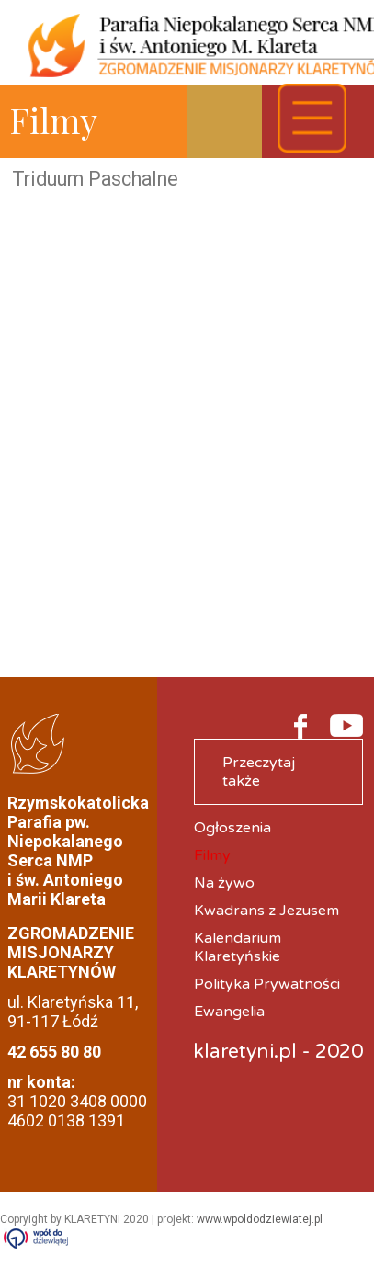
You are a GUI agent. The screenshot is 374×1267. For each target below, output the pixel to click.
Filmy (212, 855)
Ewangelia (229, 1011)
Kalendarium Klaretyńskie (237, 947)
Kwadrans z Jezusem (266, 910)
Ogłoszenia (232, 828)
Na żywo (224, 883)
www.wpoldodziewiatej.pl (260, 1219)
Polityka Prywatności (267, 984)
